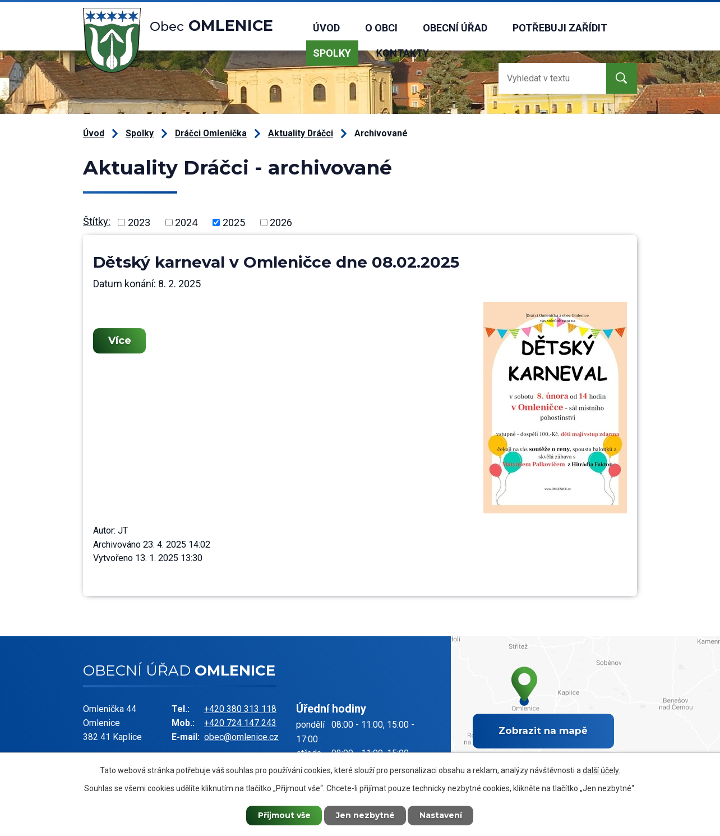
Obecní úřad (455, 28)
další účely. (601, 770)
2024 (186, 222)
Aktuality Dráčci (300, 133)
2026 (281, 222)
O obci (381, 28)
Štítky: (96, 221)
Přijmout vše (284, 815)
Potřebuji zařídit (560, 28)
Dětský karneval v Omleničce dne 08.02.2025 (276, 262)
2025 (234, 222)
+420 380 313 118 (240, 709)
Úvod (326, 28)
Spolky (332, 53)
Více (119, 340)
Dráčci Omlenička (211, 133)
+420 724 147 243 (240, 723)
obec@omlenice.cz (241, 737)
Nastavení (441, 815)
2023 (139, 222)
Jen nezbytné (365, 815)
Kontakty (402, 53)
